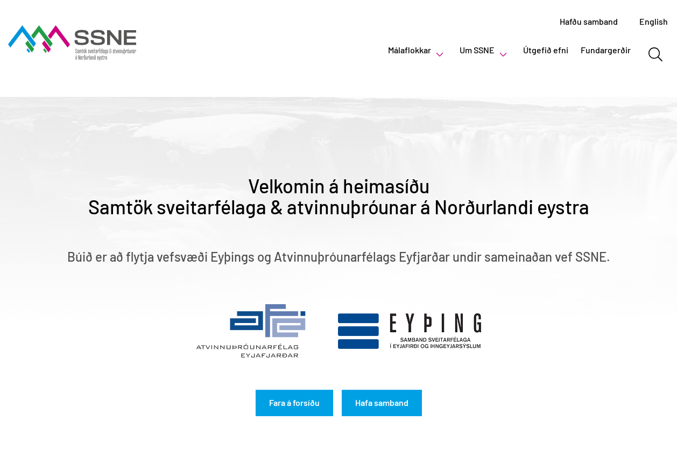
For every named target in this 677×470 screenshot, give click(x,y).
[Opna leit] (655, 54)
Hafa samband (381, 402)
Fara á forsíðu (294, 402)
